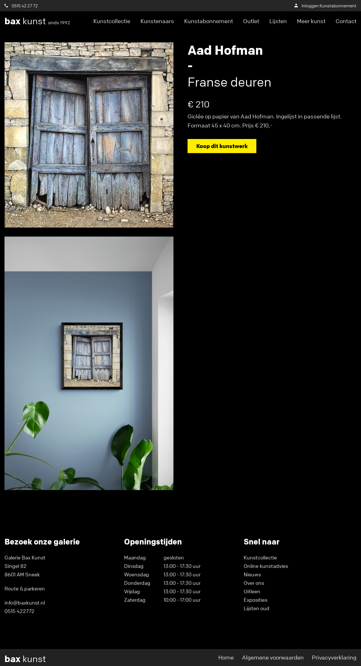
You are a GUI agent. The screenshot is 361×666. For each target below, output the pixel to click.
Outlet (251, 21)
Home (226, 657)
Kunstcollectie (111, 21)
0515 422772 (19, 611)
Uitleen (252, 591)
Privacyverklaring (334, 657)
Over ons (254, 583)
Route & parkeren (25, 588)
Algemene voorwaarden (273, 657)
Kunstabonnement (208, 21)
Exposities (255, 600)
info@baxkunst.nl (25, 602)
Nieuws (252, 574)
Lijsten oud (256, 608)
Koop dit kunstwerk (222, 145)
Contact (346, 21)
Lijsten (278, 21)
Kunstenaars (157, 21)
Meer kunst (311, 21)
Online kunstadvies (266, 566)
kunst (37, 21)
